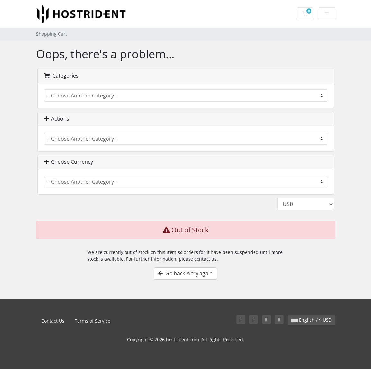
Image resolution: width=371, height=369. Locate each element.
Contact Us (52, 321)
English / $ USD (311, 320)
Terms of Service (92, 321)
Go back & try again (185, 273)
